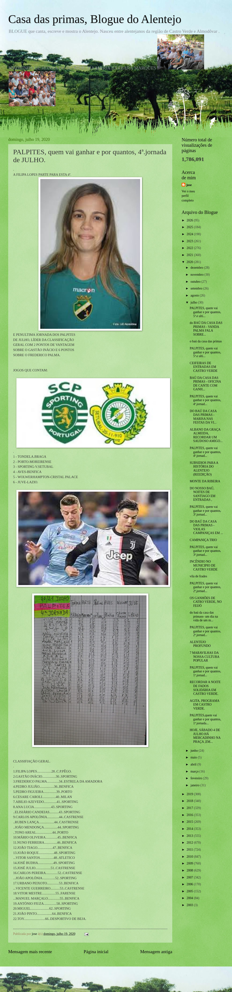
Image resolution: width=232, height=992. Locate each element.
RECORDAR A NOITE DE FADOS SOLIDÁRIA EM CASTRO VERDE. (205, 687)
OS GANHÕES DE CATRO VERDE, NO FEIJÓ (205, 602)
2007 (190, 877)
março (195, 771)
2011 (190, 849)
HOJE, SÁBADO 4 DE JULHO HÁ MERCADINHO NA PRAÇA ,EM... (205, 735)
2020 (190, 262)
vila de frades (198, 576)
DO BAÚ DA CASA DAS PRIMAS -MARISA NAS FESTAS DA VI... (203, 417)
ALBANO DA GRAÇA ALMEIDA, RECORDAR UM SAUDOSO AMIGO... (206, 435)
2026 (190, 220)
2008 (190, 870)
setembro (197, 288)
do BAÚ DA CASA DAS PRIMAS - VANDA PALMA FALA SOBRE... (206, 328)
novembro (197, 274)
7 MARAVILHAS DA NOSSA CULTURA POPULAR (204, 656)
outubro (196, 281)
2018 (190, 801)
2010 (190, 856)
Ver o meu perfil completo (188, 196)
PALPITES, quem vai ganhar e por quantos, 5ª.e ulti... (205, 312)
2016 (190, 815)
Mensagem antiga (156, 951)
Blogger (142, 983)
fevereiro (197, 778)
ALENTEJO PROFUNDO (200, 644)
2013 (190, 836)
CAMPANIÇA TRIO (203, 540)
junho (195, 750)
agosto (195, 295)
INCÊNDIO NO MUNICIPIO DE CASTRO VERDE (203, 565)
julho (194, 302)
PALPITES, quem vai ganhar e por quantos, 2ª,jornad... (205, 587)
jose (189, 185)
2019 (190, 794)
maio (194, 757)
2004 (190, 898)
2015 (190, 822)
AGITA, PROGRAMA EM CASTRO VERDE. (204, 704)
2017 (190, 808)
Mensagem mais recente (30, 951)
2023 (190, 241)
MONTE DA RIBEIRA (205, 481)
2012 (190, 842)
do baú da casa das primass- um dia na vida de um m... (204, 616)
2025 (190, 227)
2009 (190, 863)
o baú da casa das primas (206, 341)
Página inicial (96, 951)
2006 (190, 884)
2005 (190, 891)
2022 (190, 248)
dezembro (197, 267)
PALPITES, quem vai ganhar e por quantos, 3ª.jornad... (205, 510)
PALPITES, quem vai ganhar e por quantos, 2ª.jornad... (205, 631)
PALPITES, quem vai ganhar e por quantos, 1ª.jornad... (205, 671)
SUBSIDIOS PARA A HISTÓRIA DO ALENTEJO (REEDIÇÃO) (204, 468)
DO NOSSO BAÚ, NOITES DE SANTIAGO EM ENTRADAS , (202, 494)
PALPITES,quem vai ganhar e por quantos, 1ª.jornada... (205, 719)
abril (194, 764)
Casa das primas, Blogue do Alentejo (94, 19)
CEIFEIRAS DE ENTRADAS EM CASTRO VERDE (203, 367)
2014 (190, 829)
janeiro (195, 785)
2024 (190, 234)
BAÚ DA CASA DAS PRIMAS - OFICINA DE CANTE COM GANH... (205, 383)
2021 (190, 255)
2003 (190, 905)
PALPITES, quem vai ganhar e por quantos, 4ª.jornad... (205, 400)
